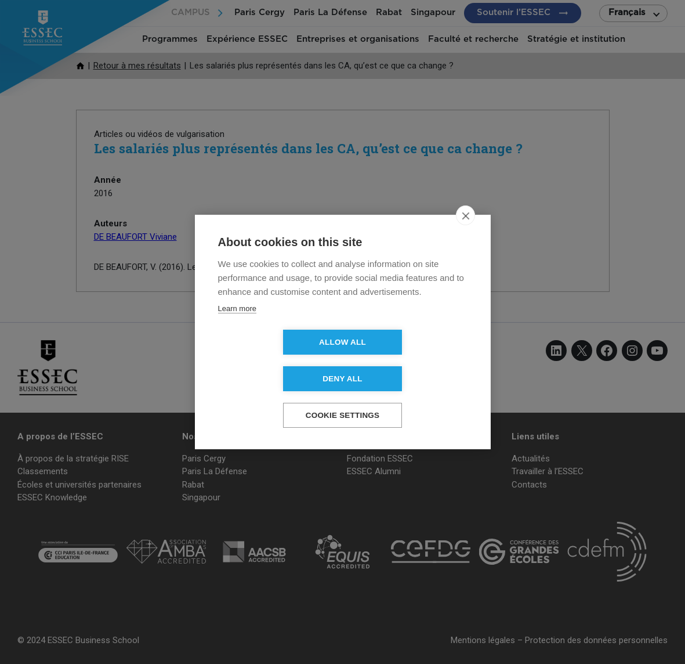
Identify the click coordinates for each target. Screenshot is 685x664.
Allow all (275, 360)
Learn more (237, 327)
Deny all (409, 360)
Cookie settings (343, 397)
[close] (465, 234)
